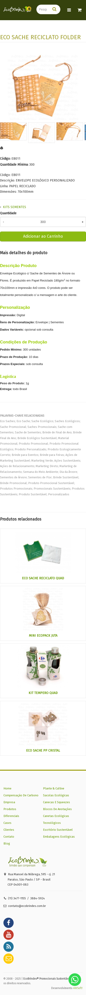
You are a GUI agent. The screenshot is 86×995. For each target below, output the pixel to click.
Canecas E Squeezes (56, 802)
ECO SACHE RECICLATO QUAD (43, 578)
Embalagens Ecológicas (59, 836)
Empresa (9, 802)
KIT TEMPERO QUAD (43, 693)
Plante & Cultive (53, 788)
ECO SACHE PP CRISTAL (43, 751)
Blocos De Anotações (57, 809)
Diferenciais (11, 816)
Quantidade (8, 213)
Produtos (9, 809)
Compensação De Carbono (20, 795)
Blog (6, 843)
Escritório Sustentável (58, 829)
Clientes (8, 829)
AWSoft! (78, 988)
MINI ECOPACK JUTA (43, 636)
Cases (7, 823)
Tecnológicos (52, 823)
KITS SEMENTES (14, 207)
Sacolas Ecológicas (56, 795)
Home (7, 788)
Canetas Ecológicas (56, 816)
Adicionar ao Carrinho (43, 236)
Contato (8, 836)
